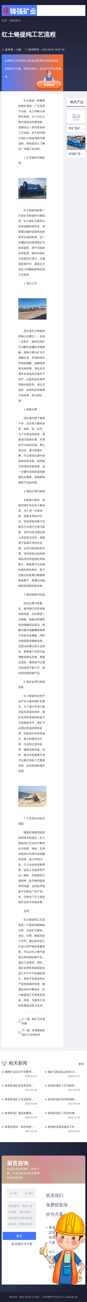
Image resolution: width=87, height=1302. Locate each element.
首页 (4, 20)
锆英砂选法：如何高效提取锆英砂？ (19, 1126)
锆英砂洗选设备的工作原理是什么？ (62, 1126)
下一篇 (33, 1032)
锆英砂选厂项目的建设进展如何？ (19, 1113)
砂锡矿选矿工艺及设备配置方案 (76, 153)
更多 (81, 1063)
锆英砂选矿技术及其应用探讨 (19, 1085)
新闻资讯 (15, 20)
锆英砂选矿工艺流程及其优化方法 (62, 1085)
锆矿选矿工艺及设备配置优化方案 (76, 128)
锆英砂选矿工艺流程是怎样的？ (19, 1099)
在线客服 (49, 84)
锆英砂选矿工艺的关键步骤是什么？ (62, 1113)
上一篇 (33, 1021)
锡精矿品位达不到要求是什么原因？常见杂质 (19, 1071)
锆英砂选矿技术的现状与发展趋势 (62, 1099)
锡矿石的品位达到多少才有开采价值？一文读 (62, 1071)
